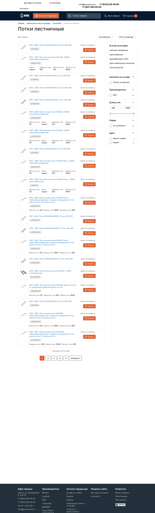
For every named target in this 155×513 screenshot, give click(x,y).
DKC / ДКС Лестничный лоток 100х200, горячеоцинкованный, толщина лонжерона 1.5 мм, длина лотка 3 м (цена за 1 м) (56, 366)
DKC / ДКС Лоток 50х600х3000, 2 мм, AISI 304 (54, 79)
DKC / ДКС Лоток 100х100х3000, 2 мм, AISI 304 (55, 111)
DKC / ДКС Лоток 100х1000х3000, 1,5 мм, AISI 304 (56, 249)
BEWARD (46, 507)
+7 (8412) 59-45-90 (105, 3)
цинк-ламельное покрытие (121, 63)
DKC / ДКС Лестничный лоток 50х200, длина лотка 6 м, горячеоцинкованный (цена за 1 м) (57, 314)
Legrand (46, 496)
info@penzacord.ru (83, 3)
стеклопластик (116, 68)
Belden (45, 492)
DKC (44, 500)
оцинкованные (116, 55)
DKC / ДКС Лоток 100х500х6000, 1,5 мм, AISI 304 (56, 283)
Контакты (22, 7)
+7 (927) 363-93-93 (88, 6)
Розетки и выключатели (73, 510)
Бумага (70, 496)
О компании (51, 2)
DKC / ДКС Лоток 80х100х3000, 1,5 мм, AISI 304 (55, 330)
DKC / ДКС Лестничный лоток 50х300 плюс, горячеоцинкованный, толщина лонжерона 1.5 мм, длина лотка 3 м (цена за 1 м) (56, 267)
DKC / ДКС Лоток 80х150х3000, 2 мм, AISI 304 (54, 163)
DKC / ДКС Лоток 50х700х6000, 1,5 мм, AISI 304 (55, 95)
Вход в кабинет (122, 492)
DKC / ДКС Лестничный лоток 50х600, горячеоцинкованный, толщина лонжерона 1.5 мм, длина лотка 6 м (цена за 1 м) (56, 347)
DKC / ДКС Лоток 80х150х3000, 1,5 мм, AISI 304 (55, 45)
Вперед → (75, 390)
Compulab (46, 503)
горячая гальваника (118, 50)
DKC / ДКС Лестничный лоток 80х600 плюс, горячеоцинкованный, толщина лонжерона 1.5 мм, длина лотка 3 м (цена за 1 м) (56, 218)
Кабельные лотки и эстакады (76, 504)
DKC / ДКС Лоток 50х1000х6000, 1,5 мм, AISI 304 (56, 234)
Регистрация (121, 496)
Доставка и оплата (31, 2)
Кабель (70, 500)
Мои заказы (120, 500)
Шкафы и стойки (74, 492)
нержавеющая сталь (118, 59)
